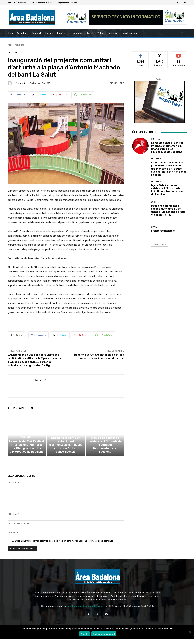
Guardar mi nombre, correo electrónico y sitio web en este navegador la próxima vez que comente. (63, 544)
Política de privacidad (104, 634)
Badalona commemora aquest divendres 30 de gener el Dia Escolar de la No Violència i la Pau (168, 210)
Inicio (10, 44)
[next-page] (15, 465)
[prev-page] (10, 465)
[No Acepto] (189, 631)
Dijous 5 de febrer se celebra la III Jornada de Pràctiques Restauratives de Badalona (105, 451)
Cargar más (159, 244)
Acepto (84, 634)
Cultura (26, 442)
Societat (155, 202)
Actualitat (19, 44)
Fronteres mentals (163, 230)
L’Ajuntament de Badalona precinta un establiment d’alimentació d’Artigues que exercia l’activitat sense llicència (65, 449)
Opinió (154, 227)
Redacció (21, 83)
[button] (183, 33)
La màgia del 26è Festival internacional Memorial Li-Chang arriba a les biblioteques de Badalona (26, 451)
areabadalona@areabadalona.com (85, 610)
